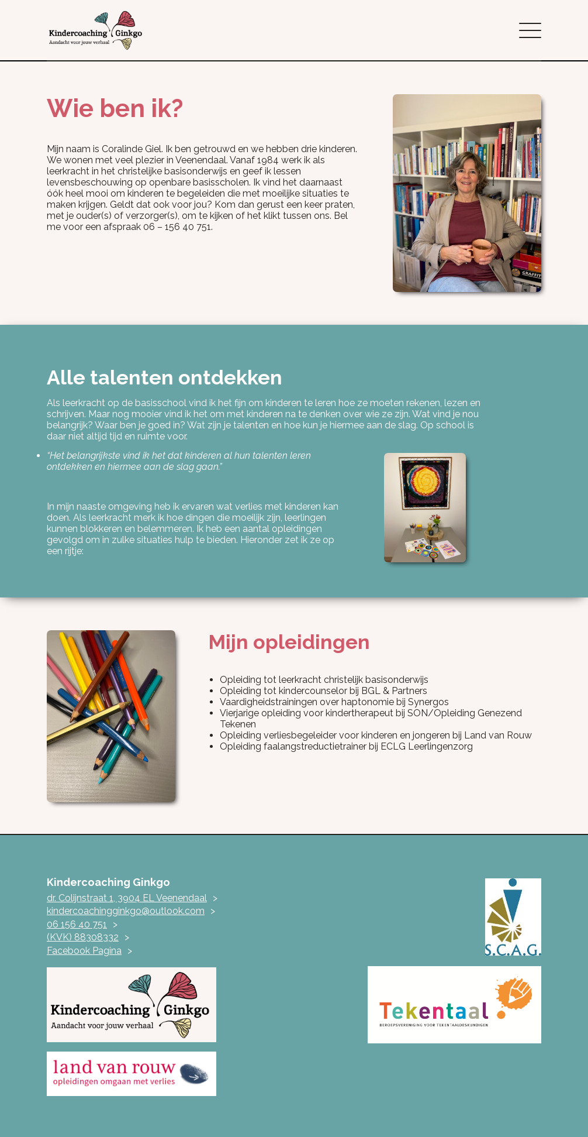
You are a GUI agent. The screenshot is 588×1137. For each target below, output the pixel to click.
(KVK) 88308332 (83, 937)
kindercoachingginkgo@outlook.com (126, 910)
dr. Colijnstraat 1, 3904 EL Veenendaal (127, 898)
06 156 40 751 (77, 924)
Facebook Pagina (84, 950)
